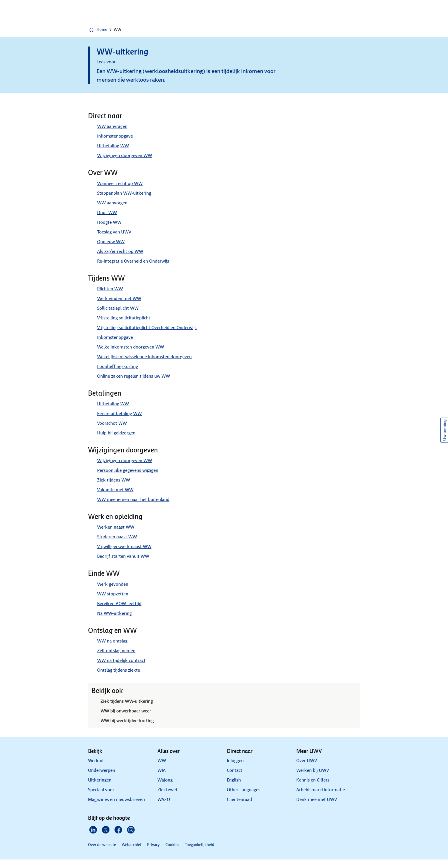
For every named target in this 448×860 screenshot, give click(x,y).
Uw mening (444, 430)
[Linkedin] (93, 830)
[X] (106, 830)
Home (98, 30)
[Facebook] (118, 830)
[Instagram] (131, 830)
